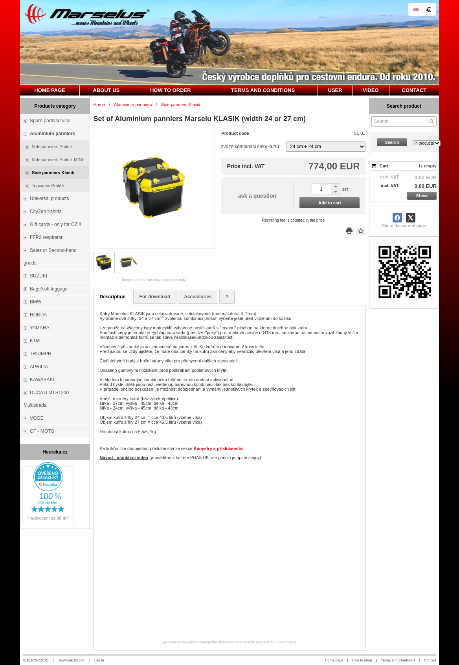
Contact (430, 660)
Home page (334, 660)
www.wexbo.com (72, 660)
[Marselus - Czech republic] (229, 42)
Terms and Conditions (398, 660)
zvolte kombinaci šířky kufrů (250, 146)
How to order (362, 660)
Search (392, 142)
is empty (428, 165)
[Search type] (427, 143)
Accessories (198, 296)
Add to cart (329, 202)
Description (113, 296)
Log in (99, 660)
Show (422, 195)
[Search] (432, 121)
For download (155, 296)
